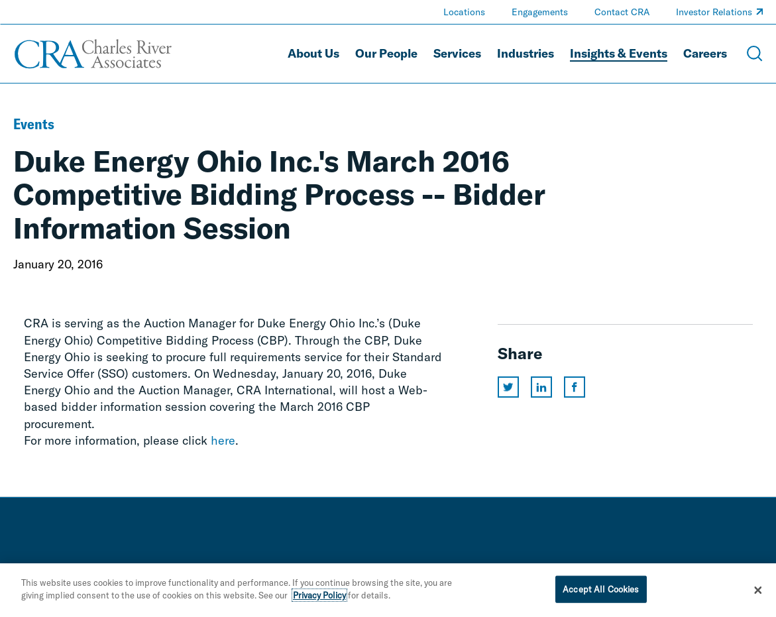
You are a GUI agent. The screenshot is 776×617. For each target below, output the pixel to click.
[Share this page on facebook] (574, 387)
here (223, 440)
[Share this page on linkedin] (541, 387)
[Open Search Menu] (755, 54)
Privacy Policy (319, 599)
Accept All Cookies (601, 593)
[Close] (758, 594)
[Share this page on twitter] (508, 387)
